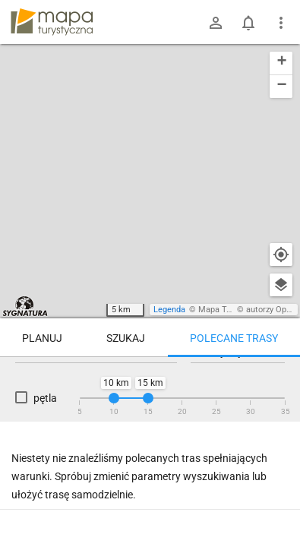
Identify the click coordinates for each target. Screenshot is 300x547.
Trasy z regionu (55, 379)
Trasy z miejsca (143, 379)
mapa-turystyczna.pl (51, 22)
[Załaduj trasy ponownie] (273, 380)
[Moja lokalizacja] (281, 254)
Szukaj (125, 338)
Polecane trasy (234, 338)
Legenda (169, 310)
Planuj (42, 338)
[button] (281, 63)
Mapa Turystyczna (232, 310)
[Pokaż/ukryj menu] (281, 23)
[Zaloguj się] (216, 23)
